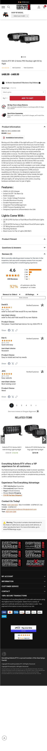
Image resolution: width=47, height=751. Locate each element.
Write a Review (23, 297)
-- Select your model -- (19, 16)
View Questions (28, 68)
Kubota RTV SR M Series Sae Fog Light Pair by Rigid (35, 448)
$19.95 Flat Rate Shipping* (12, 495)
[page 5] (31, 405)
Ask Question (16, 68)
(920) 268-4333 (12, 505)
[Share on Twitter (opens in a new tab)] (13, 330)
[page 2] (16, 405)
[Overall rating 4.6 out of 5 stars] (12, 275)
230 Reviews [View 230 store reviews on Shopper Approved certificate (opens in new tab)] (15, 279)
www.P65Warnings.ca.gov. (12, 529)
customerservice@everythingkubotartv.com (21, 509)
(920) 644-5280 (11, 512)
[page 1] (11, 405)
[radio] (35, 269)
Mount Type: (9, 88)
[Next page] (36, 405)
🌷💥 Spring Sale (23, 2)
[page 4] (26, 405)
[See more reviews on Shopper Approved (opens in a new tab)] (16, 330)
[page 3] (21, 405)
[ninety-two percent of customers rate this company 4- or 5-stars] (23, 286)
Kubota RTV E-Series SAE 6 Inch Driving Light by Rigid (11, 448)
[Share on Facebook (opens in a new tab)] (9, 330)
